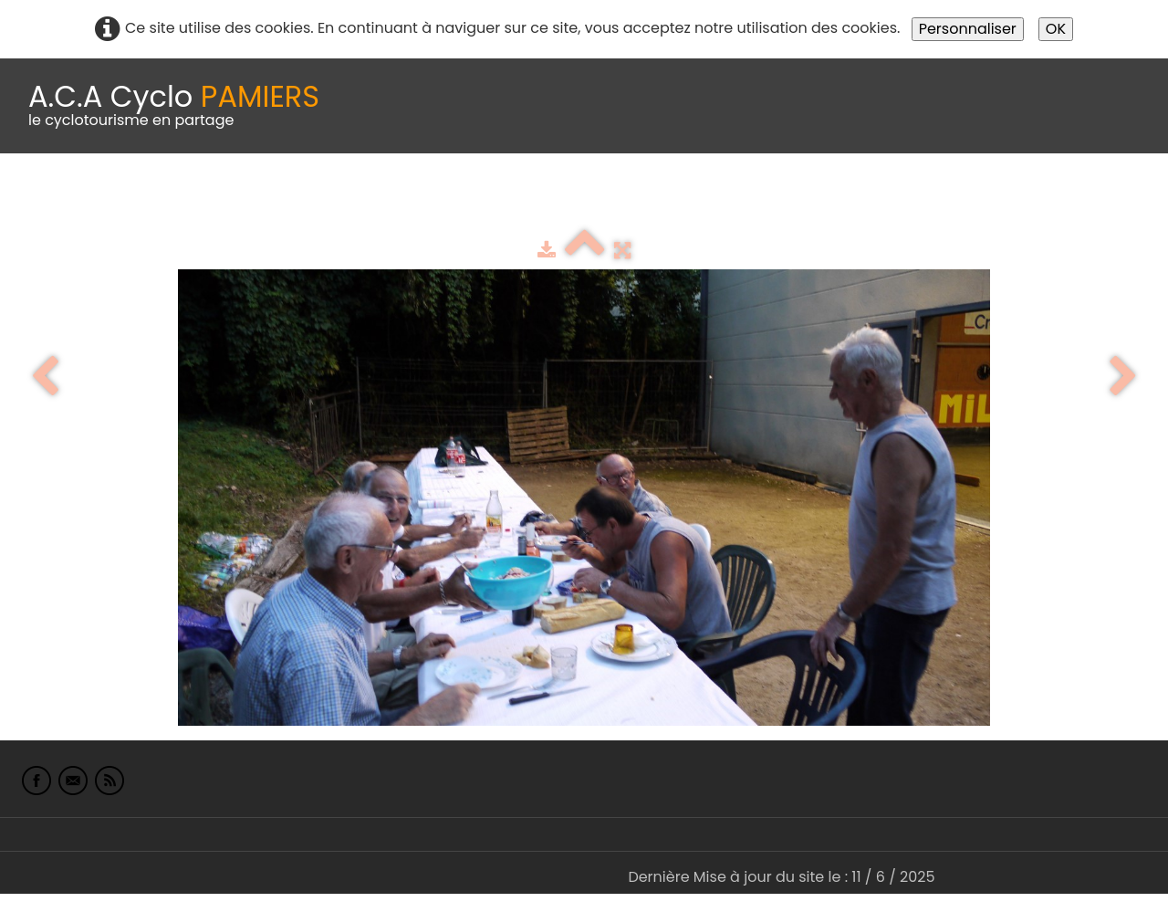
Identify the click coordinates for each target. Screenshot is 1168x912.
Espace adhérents (623, 198)
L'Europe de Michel (1000, 198)
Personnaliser (968, 28)
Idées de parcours (456, 198)
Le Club (120, 198)
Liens (888, 198)
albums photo (784, 198)
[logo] (174, 106)
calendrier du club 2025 (269, 198)
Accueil (40, 198)
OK (1056, 28)
